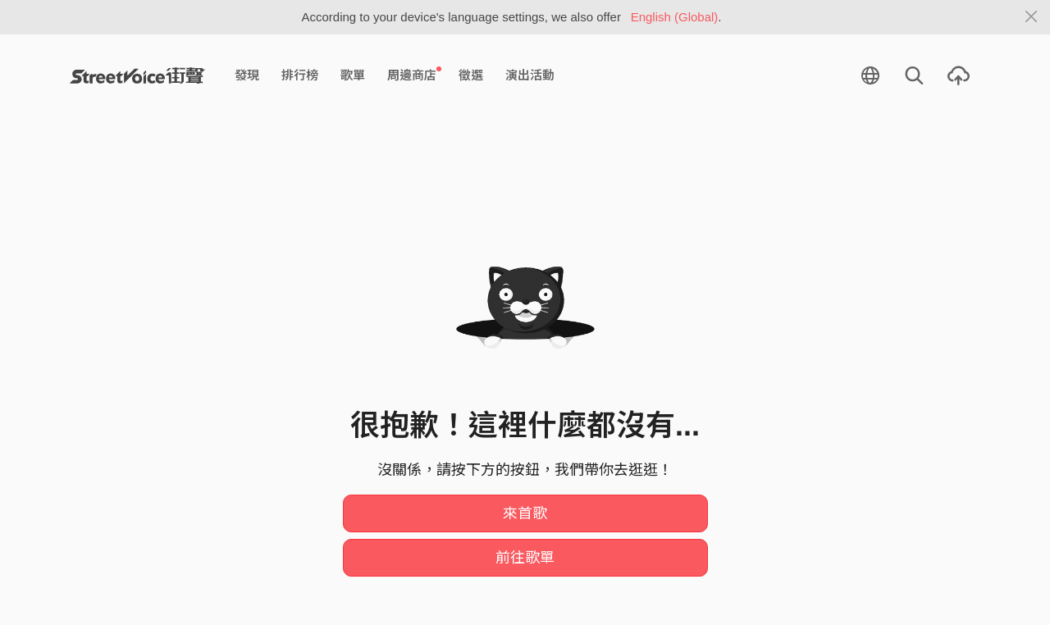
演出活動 (530, 75)
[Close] (1031, 17)
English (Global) (675, 17)
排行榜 (299, 75)
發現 (247, 75)
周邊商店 (414, 74)
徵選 (471, 75)
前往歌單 (525, 558)
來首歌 (525, 513)
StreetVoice (137, 75)
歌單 (352, 75)
